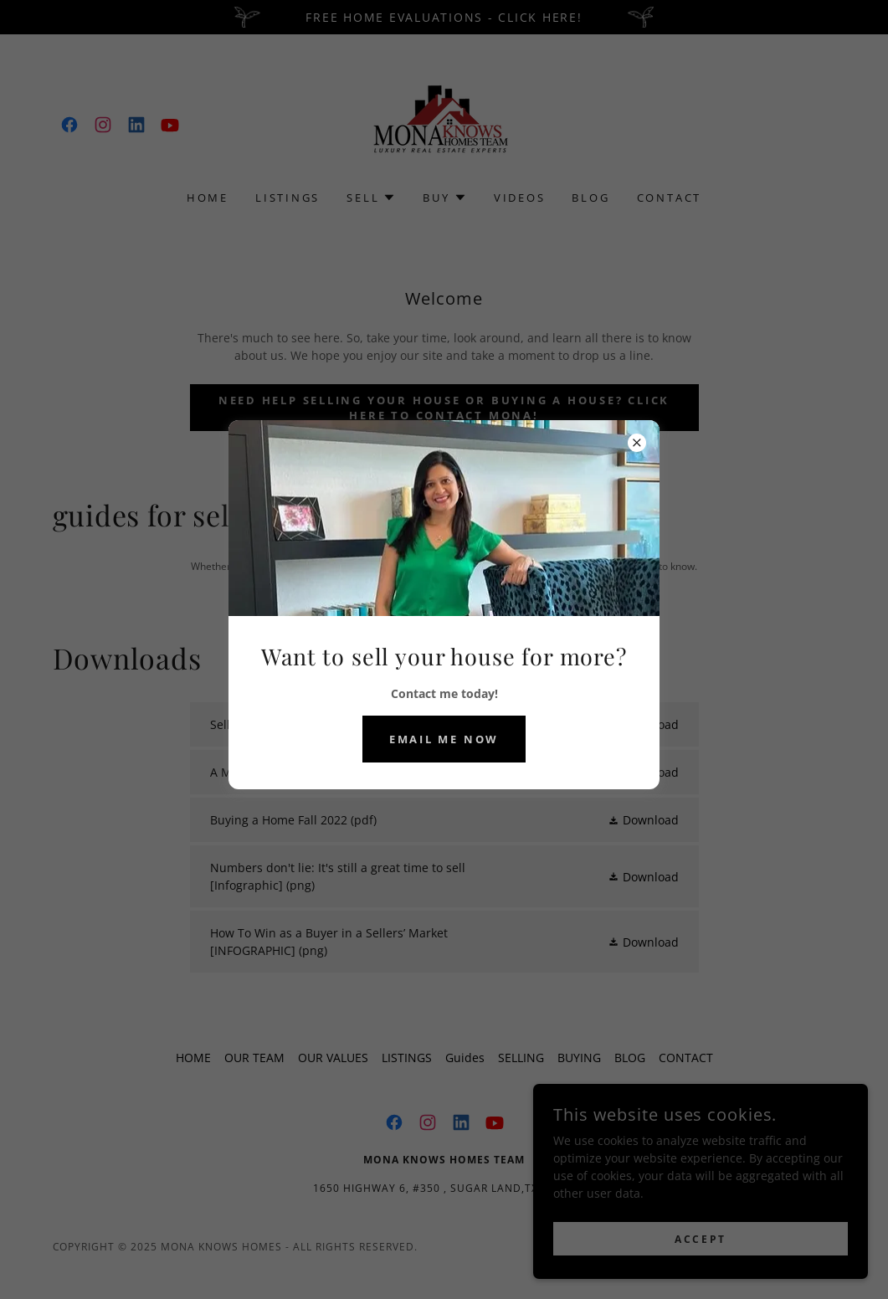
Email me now (444, 739)
